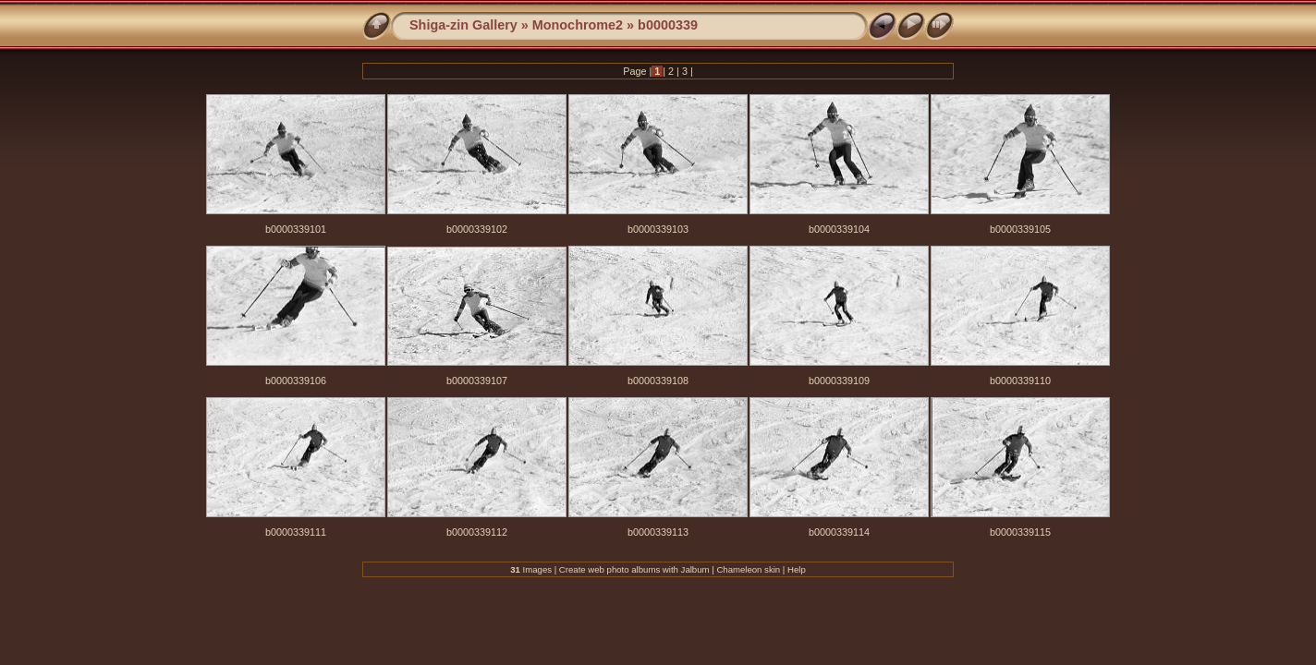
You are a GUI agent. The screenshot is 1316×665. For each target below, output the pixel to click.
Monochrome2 (577, 25)
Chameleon (739, 569)
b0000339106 (295, 380)
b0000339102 (476, 229)
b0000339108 (658, 380)
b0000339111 (295, 532)
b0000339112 (476, 532)
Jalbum (695, 569)
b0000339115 (1020, 532)
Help (796, 569)
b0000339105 (1020, 229)
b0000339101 (295, 229)
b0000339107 (476, 380)
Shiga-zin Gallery (463, 25)
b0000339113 (658, 532)
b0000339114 (839, 532)
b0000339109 (839, 380)
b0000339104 (839, 229)
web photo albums (624, 569)
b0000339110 (1020, 380)
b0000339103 (658, 229)
